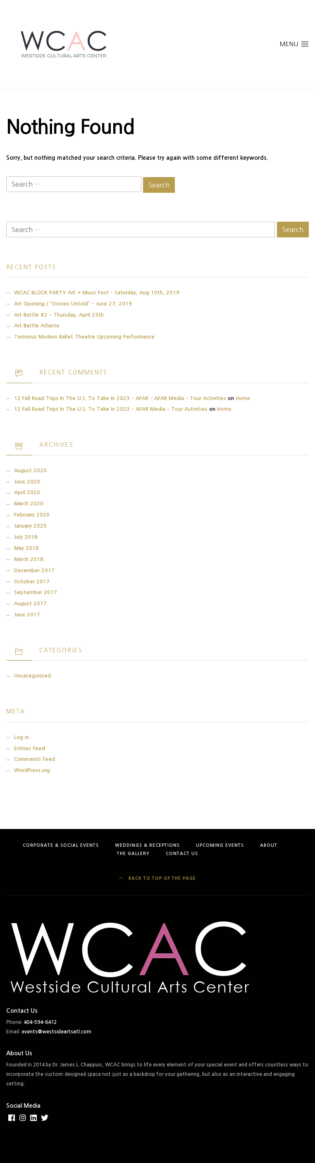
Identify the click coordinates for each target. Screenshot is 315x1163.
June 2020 (27, 481)
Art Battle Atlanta (36, 325)
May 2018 (26, 548)
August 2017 (30, 603)
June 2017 (27, 614)
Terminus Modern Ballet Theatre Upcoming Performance (84, 336)
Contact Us (182, 853)
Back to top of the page (157, 878)
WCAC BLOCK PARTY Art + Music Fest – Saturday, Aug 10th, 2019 (96, 292)
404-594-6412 (40, 1022)
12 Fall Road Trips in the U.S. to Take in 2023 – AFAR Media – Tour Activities (111, 409)
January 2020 (30, 525)
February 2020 (32, 514)
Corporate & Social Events (61, 845)
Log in (21, 737)
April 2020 (27, 492)
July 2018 (26, 537)
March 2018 (28, 559)
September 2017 (35, 592)
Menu (294, 43)
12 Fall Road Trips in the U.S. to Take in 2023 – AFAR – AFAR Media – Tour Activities (120, 398)
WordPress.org (32, 770)
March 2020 (28, 503)
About (268, 845)
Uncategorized (32, 675)
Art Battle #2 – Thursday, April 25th (59, 314)
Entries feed (29, 748)
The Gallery (133, 853)
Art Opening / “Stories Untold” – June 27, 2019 (73, 303)
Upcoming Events (220, 845)
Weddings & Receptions (147, 845)
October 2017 (32, 581)
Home (243, 398)
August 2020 (30, 470)
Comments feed (34, 759)
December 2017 (34, 570)
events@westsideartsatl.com (56, 1031)
